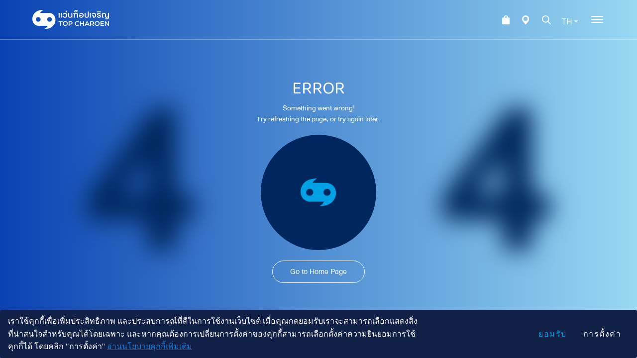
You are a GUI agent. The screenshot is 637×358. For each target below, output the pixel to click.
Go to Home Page (318, 271)
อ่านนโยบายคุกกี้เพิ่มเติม (149, 346)
